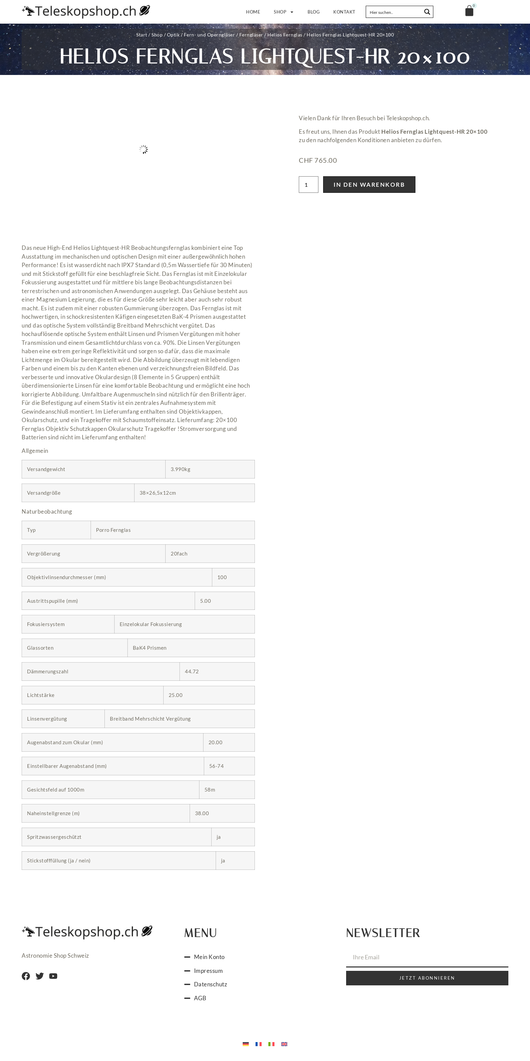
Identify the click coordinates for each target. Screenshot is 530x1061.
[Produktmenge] (308, 184)
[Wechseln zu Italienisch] (271, 1043)
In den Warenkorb (369, 184)
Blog (314, 12)
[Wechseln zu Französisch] (258, 1043)
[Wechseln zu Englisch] (284, 1043)
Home (261, 12)
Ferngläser (251, 34)
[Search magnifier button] (427, 12)
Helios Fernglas (285, 34)
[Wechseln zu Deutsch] (245, 1043)
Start (141, 34)
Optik (173, 34)
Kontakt (344, 12)
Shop (288, 12)
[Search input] (394, 12)
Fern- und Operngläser (209, 34)
